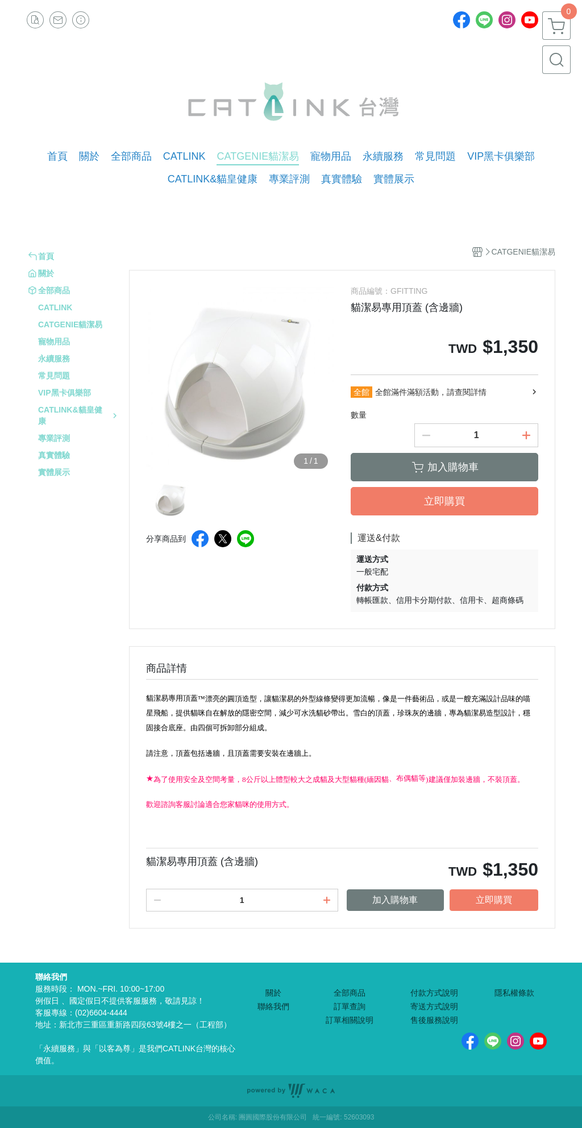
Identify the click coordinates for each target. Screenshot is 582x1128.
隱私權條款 (514, 993)
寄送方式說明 (434, 1006)
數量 (359, 414)
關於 (273, 993)
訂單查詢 (349, 1006)
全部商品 (349, 993)
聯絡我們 (273, 1006)
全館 (361, 392)
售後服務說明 (434, 1020)
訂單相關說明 (349, 1020)
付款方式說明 (434, 993)
